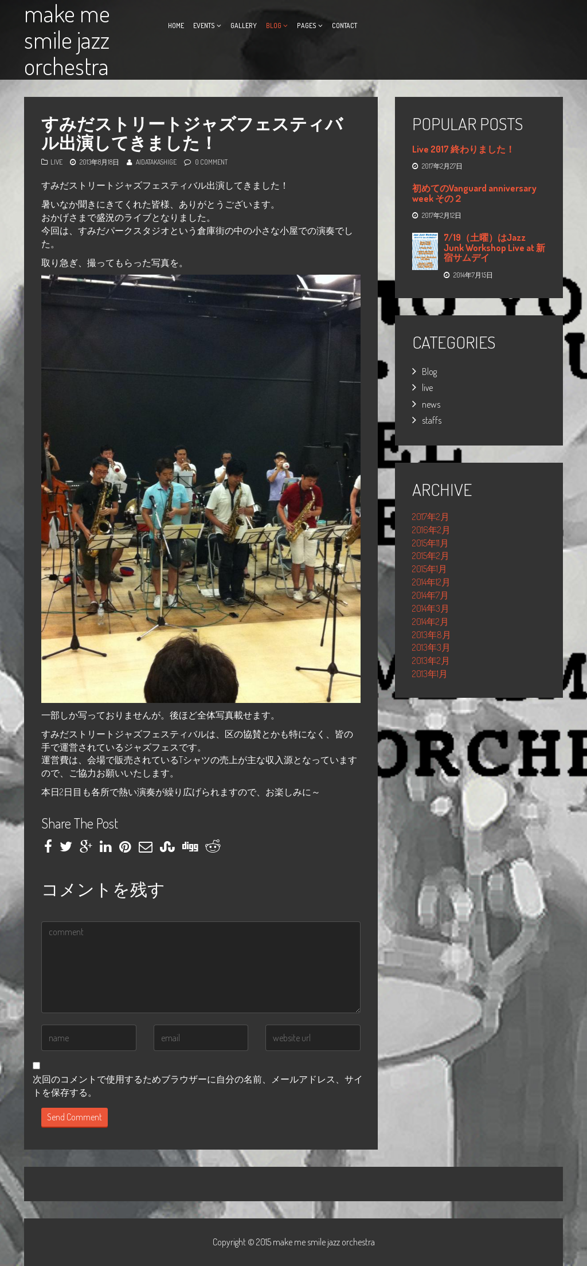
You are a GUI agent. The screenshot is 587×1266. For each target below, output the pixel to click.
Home (176, 25)
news (431, 404)
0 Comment (211, 162)
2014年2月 (430, 621)
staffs (431, 420)
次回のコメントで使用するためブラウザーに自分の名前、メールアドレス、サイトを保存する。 (198, 1085)
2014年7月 (430, 595)
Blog (273, 25)
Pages (306, 25)
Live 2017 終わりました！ (463, 149)
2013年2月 (431, 660)
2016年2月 (431, 530)
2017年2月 (430, 516)
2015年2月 (430, 555)
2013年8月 (431, 634)
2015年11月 (430, 543)
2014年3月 (430, 608)
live (56, 162)
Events (204, 25)
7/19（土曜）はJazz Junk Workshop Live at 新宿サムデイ (494, 247)
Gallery (243, 25)
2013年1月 (430, 673)
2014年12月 (431, 582)
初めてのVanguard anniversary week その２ (474, 193)
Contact (344, 25)
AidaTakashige (156, 162)
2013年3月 (431, 647)
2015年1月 (429, 569)
